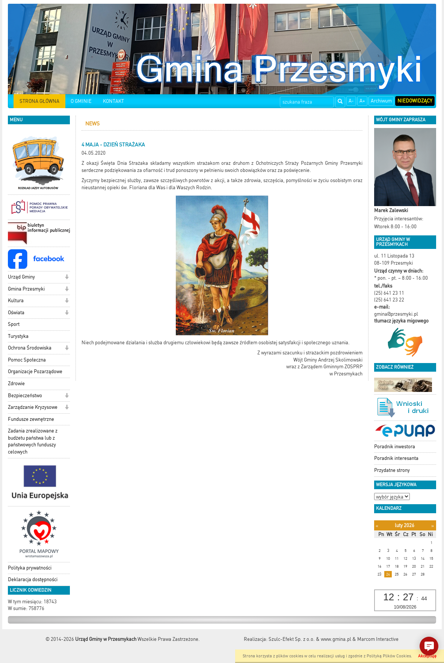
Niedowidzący (414, 101)
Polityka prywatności (29, 568)
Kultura (16, 300)
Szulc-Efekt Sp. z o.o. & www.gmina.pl (310, 639)
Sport (14, 324)
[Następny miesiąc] (432, 526)
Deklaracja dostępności (32, 579)
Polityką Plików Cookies (389, 656)
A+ (362, 101)
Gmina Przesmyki (26, 289)
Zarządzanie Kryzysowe (32, 407)
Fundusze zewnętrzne (31, 419)
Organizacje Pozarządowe (35, 371)
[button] (66, 277)
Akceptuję (427, 656)
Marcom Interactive (378, 639)
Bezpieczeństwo (25, 395)
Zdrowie (16, 383)
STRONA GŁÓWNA (39, 101)
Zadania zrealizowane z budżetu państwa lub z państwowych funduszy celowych (32, 441)
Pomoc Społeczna (27, 360)
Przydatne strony (392, 470)
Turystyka (18, 336)
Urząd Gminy (21, 277)
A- (351, 101)
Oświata (16, 312)
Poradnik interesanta (396, 458)
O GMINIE (81, 101)
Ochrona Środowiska (29, 348)
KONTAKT (113, 101)
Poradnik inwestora (394, 446)
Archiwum (381, 101)
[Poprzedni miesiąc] (377, 526)
